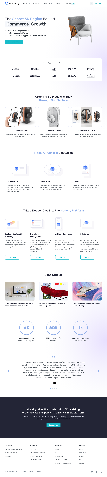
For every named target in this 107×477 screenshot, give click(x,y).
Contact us (82, 453)
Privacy (39, 472)
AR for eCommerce (11, 453)
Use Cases (33, 449)
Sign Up (98, 3)
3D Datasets (66, 3)
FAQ (80, 460)
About (81, 449)
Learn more (12, 257)
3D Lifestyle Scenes (36, 460)
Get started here (14, 42)
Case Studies (59, 456)
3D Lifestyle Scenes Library (63, 463)
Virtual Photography (36, 456)
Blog (56, 453)
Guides (57, 449)
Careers (81, 463)
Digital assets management (13, 449)
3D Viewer (8, 456)
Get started (53, 425)
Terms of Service (28, 472)
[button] (27, 3)
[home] (12, 3)
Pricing (57, 3)
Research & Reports (61, 460)
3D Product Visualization (37, 453)
